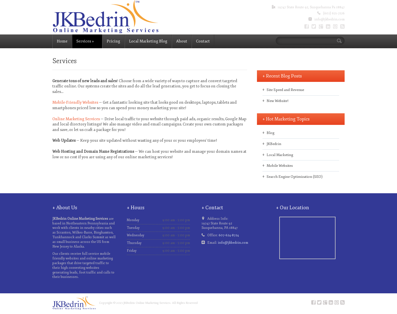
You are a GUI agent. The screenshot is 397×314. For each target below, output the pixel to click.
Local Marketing (280, 155)
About (181, 41)
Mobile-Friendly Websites (75, 102)
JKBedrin (274, 144)
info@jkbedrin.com (329, 19)
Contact (203, 41)
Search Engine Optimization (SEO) (295, 177)
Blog (270, 133)
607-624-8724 (229, 235)
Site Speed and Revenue (285, 90)
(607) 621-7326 (334, 13)
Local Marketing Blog (148, 41)
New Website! (277, 101)
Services (85, 41)
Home (62, 41)
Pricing (113, 41)
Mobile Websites (280, 165)
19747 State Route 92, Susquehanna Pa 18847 (311, 7)
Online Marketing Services (76, 119)
